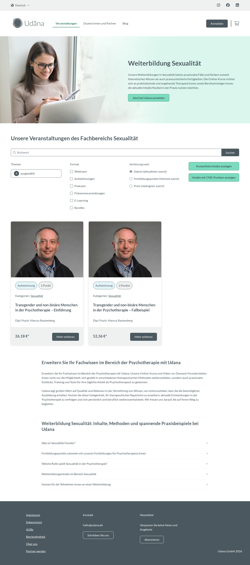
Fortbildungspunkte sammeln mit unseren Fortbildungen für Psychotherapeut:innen (125, 453)
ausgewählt (24, 173)
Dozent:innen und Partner (99, 23)
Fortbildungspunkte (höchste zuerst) (156, 178)
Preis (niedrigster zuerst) (149, 186)
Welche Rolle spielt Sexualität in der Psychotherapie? (125, 463)
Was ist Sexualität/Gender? (125, 443)
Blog (125, 23)
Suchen (230, 152)
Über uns (31, 544)
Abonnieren (151, 539)
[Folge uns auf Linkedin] (237, 5)
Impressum (33, 515)
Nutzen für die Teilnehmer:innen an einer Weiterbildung (125, 484)
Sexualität (37, 295)
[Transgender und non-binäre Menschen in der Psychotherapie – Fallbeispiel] (125, 249)
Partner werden (36, 551)
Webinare (80, 171)
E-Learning (81, 200)
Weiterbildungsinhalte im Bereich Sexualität (125, 474)
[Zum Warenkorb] (236, 23)
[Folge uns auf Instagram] (218, 5)
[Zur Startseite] (29, 23)
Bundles (79, 207)
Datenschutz (34, 522)
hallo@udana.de (93, 525)
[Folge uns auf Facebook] (228, 5)
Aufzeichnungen (84, 178)
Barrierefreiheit (35, 536)
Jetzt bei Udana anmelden (149, 98)
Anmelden (217, 23)
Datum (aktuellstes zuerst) (150, 171)
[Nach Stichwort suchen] (125, 152)
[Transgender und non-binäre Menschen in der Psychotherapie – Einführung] (47, 249)
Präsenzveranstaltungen (89, 193)
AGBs (29, 529)
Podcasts (80, 186)
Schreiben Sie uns (98, 535)
